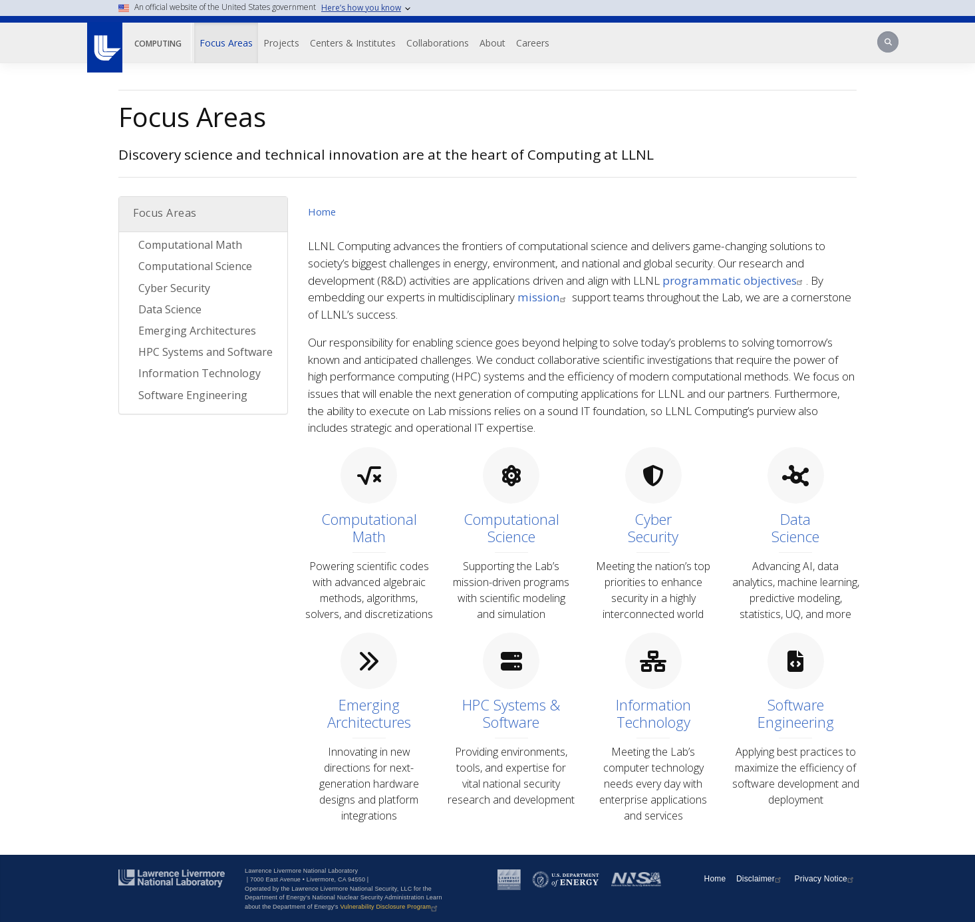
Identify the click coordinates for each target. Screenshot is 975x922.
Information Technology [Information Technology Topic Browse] (199, 373)
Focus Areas (226, 43)
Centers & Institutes (353, 43)
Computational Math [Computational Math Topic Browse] (190, 244)
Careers (532, 43)
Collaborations (437, 43)
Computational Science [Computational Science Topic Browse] (195, 266)
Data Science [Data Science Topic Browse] (170, 309)
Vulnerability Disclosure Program (390, 906)
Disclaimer (760, 878)
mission (543, 297)
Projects (281, 43)
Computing (158, 43)
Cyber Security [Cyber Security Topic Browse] (174, 288)
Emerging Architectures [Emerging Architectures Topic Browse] (197, 330)
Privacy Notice (826, 878)
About (492, 43)
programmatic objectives (734, 280)
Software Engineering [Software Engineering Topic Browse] (192, 395)
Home (322, 211)
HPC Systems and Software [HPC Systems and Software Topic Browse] (205, 352)
